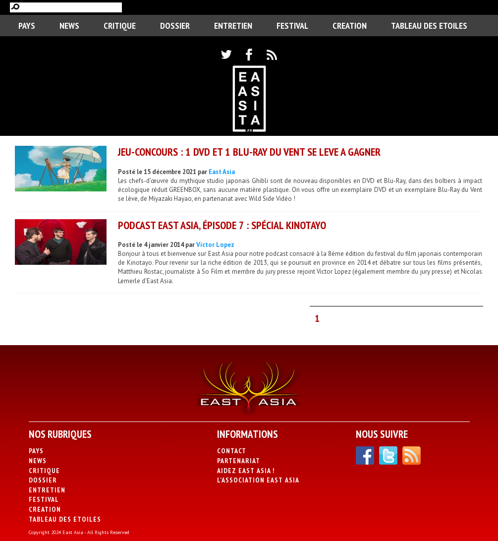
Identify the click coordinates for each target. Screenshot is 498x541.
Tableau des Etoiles (429, 25)
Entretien (233, 25)
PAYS (26, 25)
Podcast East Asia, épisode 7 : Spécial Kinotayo (222, 225)
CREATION (349, 25)
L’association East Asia (258, 480)
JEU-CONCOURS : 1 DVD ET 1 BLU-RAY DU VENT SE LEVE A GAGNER (249, 152)
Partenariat (238, 460)
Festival (292, 25)
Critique (120, 25)
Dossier (175, 25)
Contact (231, 450)
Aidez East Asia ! (246, 470)
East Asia (222, 172)
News (69, 25)
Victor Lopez (215, 244)
